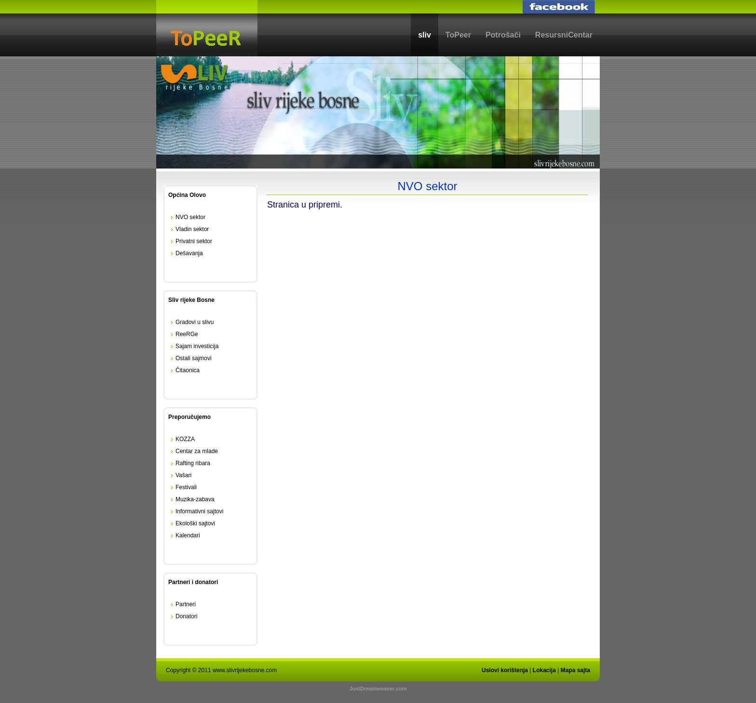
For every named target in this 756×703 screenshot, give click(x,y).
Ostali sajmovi (194, 358)
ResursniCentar (564, 35)
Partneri (186, 604)
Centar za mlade (197, 451)
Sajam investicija (197, 346)
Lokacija (544, 670)
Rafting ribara (193, 463)
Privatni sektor (194, 241)
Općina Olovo (187, 195)
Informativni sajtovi (199, 511)
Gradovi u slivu (195, 322)
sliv (424, 35)
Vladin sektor (192, 229)
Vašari (183, 475)
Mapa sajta (575, 670)
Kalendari (188, 535)
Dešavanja (189, 253)
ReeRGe (187, 334)
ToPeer (458, 35)
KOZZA (185, 439)
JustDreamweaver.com (377, 688)
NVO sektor (190, 217)
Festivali (186, 487)
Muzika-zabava (195, 499)
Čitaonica (188, 370)
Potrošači (503, 35)
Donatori (186, 616)
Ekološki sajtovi (195, 523)
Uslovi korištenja (505, 670)
